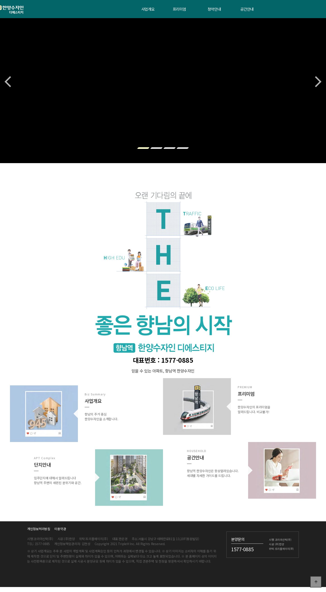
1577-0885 (242, 549)
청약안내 (214, 9)
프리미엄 (179, 9)
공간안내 (247, 9)
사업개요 (148, 9)
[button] (143, 148)
